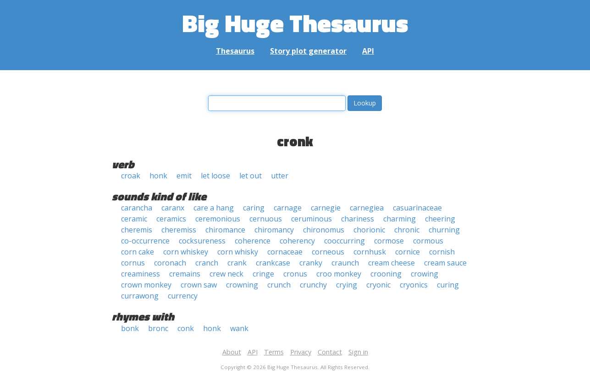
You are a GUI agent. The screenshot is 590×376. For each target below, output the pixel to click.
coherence (252, 241)
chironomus (323, 230)
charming (399, 219)
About (231, 352)
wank (239, 328)
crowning (242, 285)
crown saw (199, 285)
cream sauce (445, 263)
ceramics (171, 219)
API (368, 51)
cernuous (265, 219)
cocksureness (202, 241)
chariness (357, 219)
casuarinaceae (417, 208)
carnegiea (367, 208)
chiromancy (274, 230)
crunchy (313, 285)
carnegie (326, 208)
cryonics (414, 285)
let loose (215, 176)
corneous (328, 252)
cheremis (136, 230)
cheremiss (178, 230)
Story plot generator (308, 51)
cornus (133, 263)
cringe (263, 274)
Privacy (300, 352)
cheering (440, 219)
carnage (288, 208)
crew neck (226, 274)
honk (158, 176)
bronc (158, 328)
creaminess (140, 274)
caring (254, 208)
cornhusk (369, 252)
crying (346, 285)
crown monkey (146, 285)
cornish (442, 252)
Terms (274, 352)
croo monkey (338, 274)
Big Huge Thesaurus (295, 23)
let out (250, 176)
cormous (428, 241)
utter (279, 176)
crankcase (273, 263)
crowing (424, 274)
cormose (389, 241)
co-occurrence (145, 241)
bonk (130, 328)
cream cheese (391, 263)
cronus (295, 274)
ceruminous (311, 219)
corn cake (137, 252)
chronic (406, 230)
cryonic (378, 285)
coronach (170, 263)
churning (444, 230)
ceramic (134, 219)
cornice (407, 252)
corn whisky (237, 252)
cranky (310, 263)
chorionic (369, 230)
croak (130, 176)
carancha (136, 208)
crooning (386, 274)
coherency (297, 241)
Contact (330, 352)
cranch (206, 263)
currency (183, 296)
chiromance (225, 230)
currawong (140, 296)
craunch (345, 263)
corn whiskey (185, 252)
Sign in (358, 352)
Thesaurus (235, 51)
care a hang (213, 208)
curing (448, 285)
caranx (172, 208)
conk (185, 328)
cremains (184, 274)
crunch (279, 285)
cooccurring (344, 241)
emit (184, 176)
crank (237, 263)
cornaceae (285, 252)
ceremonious (217, 219)
